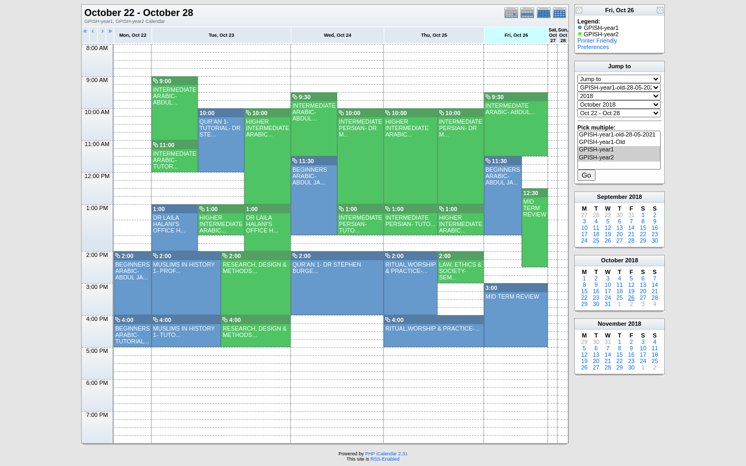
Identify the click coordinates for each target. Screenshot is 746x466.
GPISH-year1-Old (619, 142)
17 (584, 234)
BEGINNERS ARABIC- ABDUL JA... (309, 176)
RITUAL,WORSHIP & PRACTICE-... (410, 267)
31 (608, 304)
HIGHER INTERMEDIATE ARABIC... (267, 128)
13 (619, 227)
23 (655, 234)
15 (643, 227)
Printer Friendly (597, 40)
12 (608, 227)
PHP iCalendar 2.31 (386, 453)
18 (596, 234)
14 (631, 227)
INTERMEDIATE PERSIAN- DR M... (360, 128)
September (612, 197)
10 (584, 227)
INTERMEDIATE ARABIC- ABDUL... (174, 96)
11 (596, 227)
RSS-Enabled (385, 459)
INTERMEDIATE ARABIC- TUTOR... (174, 160)
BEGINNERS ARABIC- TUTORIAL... (132, 334)
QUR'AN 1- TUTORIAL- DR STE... (220, 128)
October (612, 260)
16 (655, 227)
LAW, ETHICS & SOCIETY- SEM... (460, 270)
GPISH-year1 (619, 150)
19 (608, 234)
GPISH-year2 (619, 158)
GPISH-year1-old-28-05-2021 (619, 135)
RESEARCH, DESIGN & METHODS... (255, 267)
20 (619, 234)
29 (643, 240)
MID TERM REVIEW (534, 208)
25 (596, 240)
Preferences (593, 47)
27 (619, 240)
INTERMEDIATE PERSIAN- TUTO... (360, 224)
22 (643, 234)
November (612, 323)
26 (608, 240)
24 (584, 240)
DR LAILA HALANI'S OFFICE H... (169, 224)
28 (631, 240)
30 (655, 240)
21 (631, 234)
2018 (635, 197)
